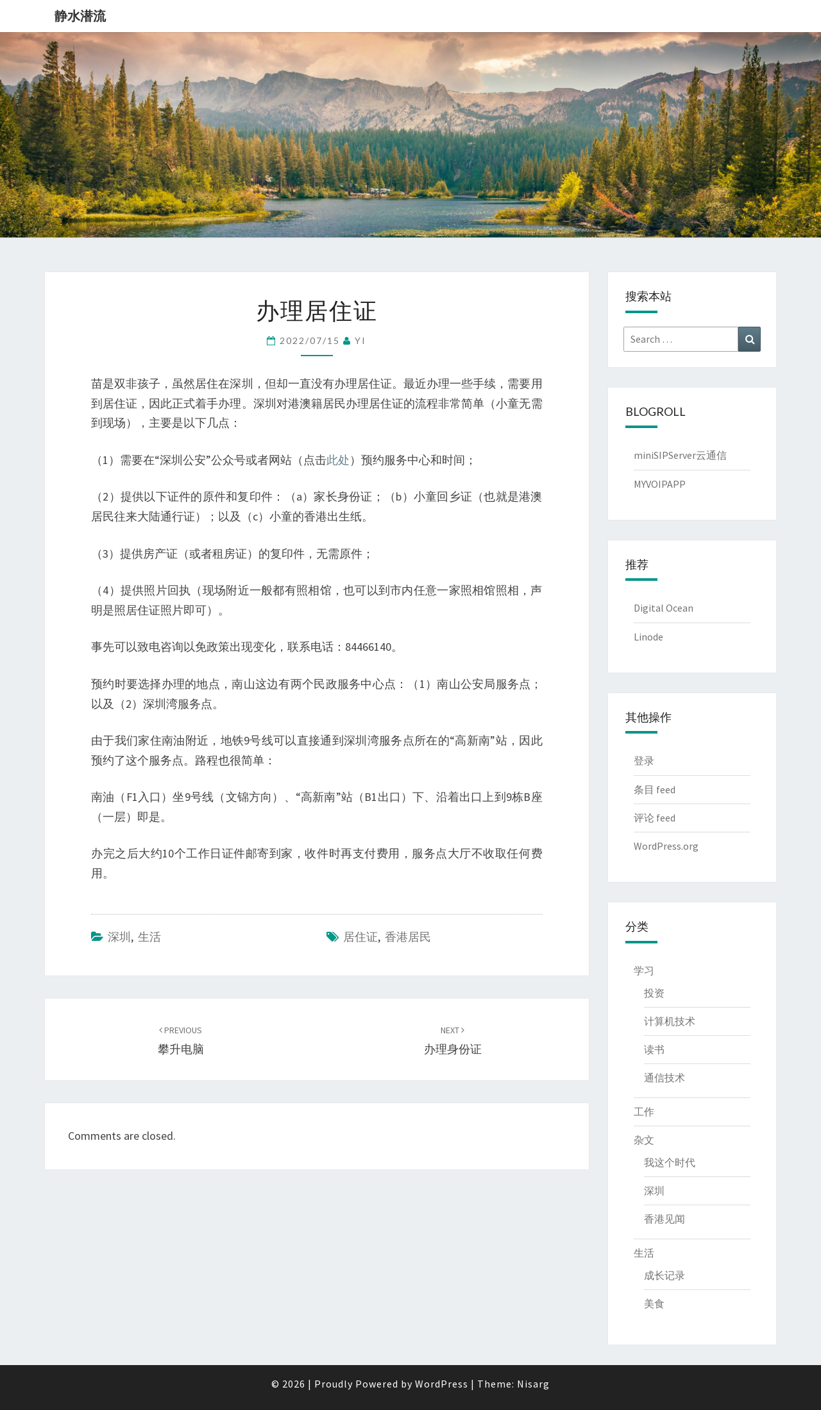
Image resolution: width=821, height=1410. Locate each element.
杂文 (644, 1139)
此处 (338, 459)
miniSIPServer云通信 (680, 455)
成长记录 (664, 1275)
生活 (149, 936)
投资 (654, 992)
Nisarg (533, 1383)
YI (360, 340)
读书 (654, 1049)
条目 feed (654, 789)
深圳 (119, 936)
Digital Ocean (663, 607)
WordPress (441, 1383)
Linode (648, 636)
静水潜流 (80, 16)
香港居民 (408, 936)
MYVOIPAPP (660, 483)
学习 (644, 970)
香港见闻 (664, 1218)
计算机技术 (669, 1021)
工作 (644, 1111)
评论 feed (654, 817)
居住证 (360, 936)
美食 (654, 1303)
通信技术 (664, 1077)
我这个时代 (669, 1162)
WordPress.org (666, 845)
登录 (644, 760)
